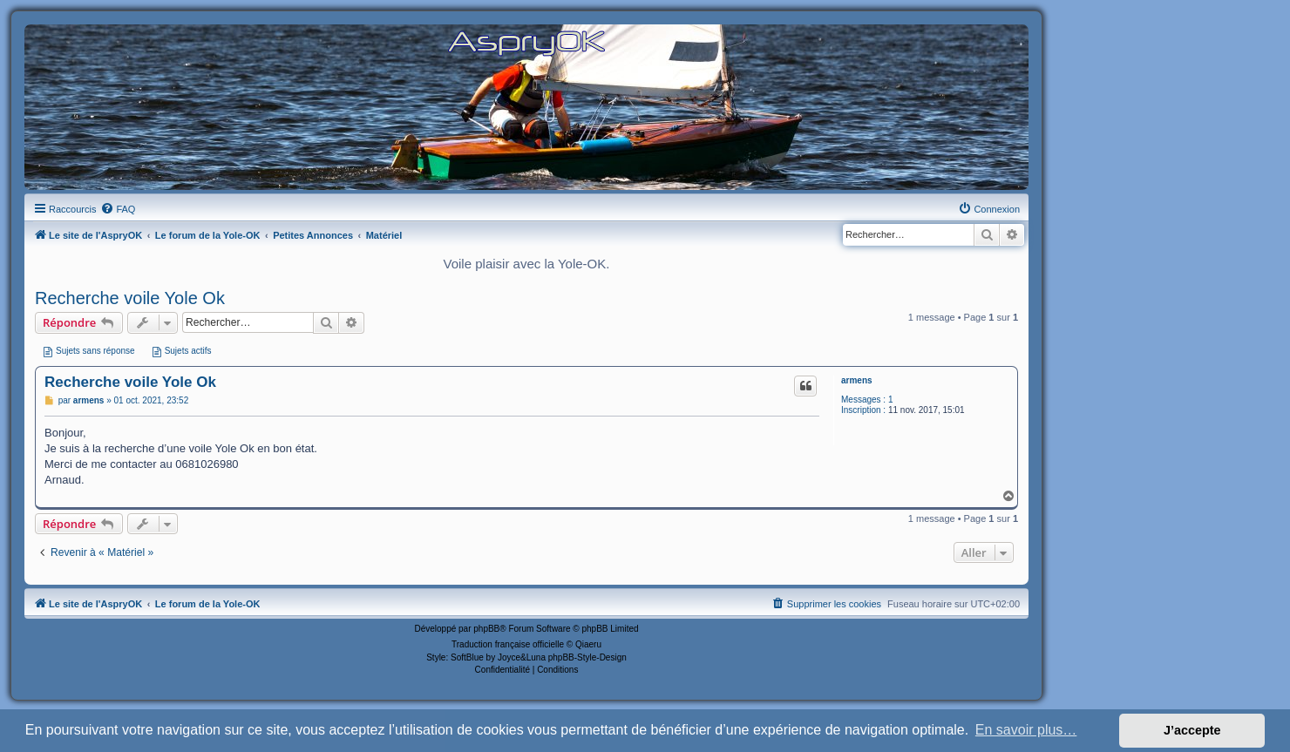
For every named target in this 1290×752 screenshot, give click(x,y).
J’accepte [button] (1192, 730)
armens (856, 380)
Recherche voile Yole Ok (130, 298)
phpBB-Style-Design (587, 657)
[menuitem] (117, 209)
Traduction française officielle (508, 644)
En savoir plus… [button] (1026, 729)
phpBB (486, 628)
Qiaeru (588, 644)
